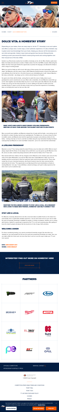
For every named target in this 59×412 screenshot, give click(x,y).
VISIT (10, 32)
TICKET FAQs (29, 388)
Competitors (14, 366)
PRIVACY (29, 399)
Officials (6, 366)
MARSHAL (35, 366)
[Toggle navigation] (3, 2)
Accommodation (20, 32)
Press (21, 368)
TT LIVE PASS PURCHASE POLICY (30, 393)
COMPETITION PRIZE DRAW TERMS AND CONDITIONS (29, 385)
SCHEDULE (54, 3)
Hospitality (15, 368)
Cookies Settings (11, 409)
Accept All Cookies (38, 409)
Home (4, 32)
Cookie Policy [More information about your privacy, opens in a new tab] (41, 405)
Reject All (51, 409)
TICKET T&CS (29, 391)
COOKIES (29, 396)
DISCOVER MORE (29, 265)
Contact (41, 366)
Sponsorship (7, 368)
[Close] (56, 404)
